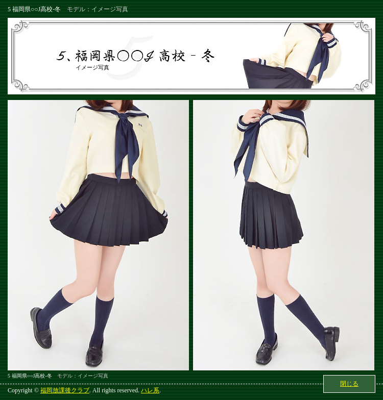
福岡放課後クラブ (64, 390)
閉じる (349, 383)
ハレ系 (150, 390)
